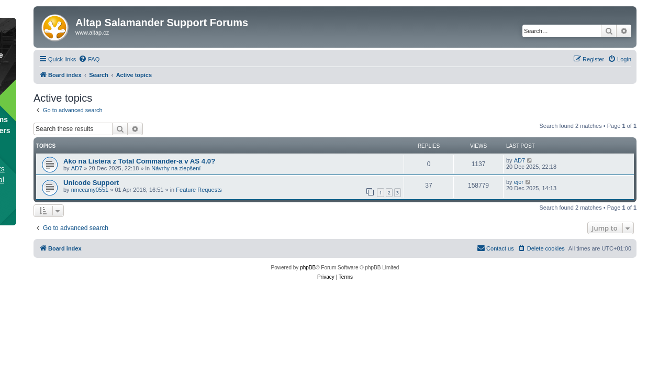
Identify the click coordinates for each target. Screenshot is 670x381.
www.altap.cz (92, 32)
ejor (518, 182)
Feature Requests (198, 190)
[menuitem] (89, 59)
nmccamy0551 (90, 190)
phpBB (308, 267)
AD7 (76, 168)
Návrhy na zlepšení (175, 168)
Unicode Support (91, 183)
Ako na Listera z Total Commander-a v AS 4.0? (139, 161)
